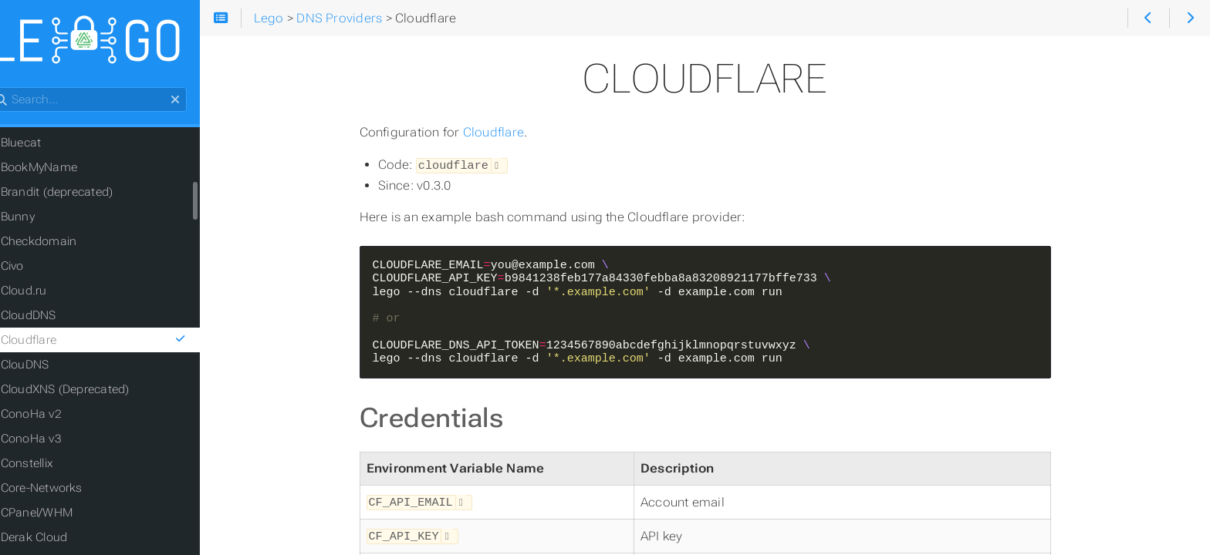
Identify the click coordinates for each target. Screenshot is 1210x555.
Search (13, 89)
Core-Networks (65, 490)
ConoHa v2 (55, 416)
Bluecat (45, 145)
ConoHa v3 (55, 441)
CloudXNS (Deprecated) (89, 392)
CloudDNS (52, 318)
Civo (36, 268)
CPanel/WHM (60, 515)
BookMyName (63, 170)
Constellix (51, 466)
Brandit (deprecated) (81, 194)
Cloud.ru (48, 293)
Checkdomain (63, 244)
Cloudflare (508, 132)
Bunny (42, 219)
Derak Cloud (58, 540)
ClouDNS (49, 367)
